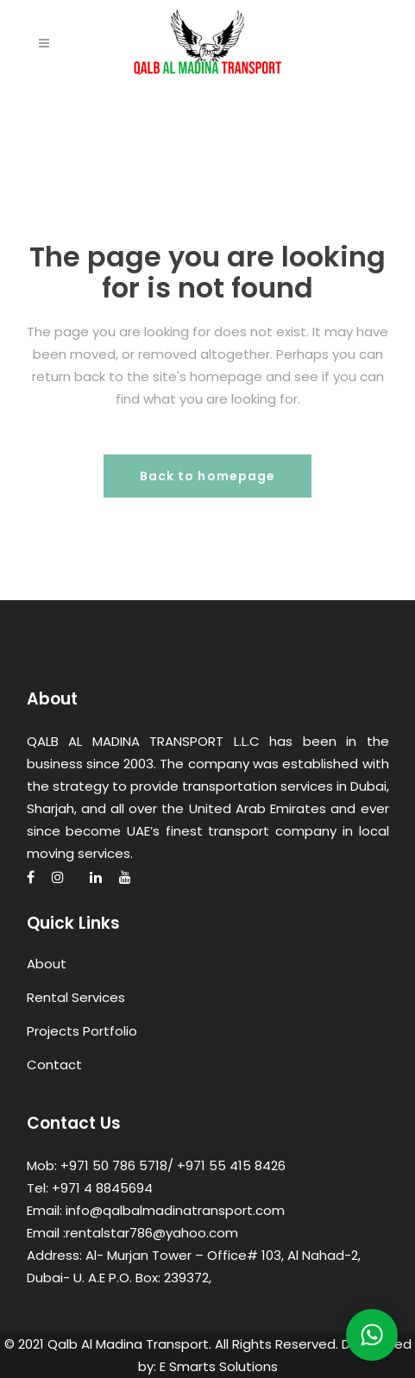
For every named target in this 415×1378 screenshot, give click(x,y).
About (46, 964)
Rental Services (76, 997)
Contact (54, 1064)
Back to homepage (208, 476)
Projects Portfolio (82, 1031)
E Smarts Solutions (219, 1366)
